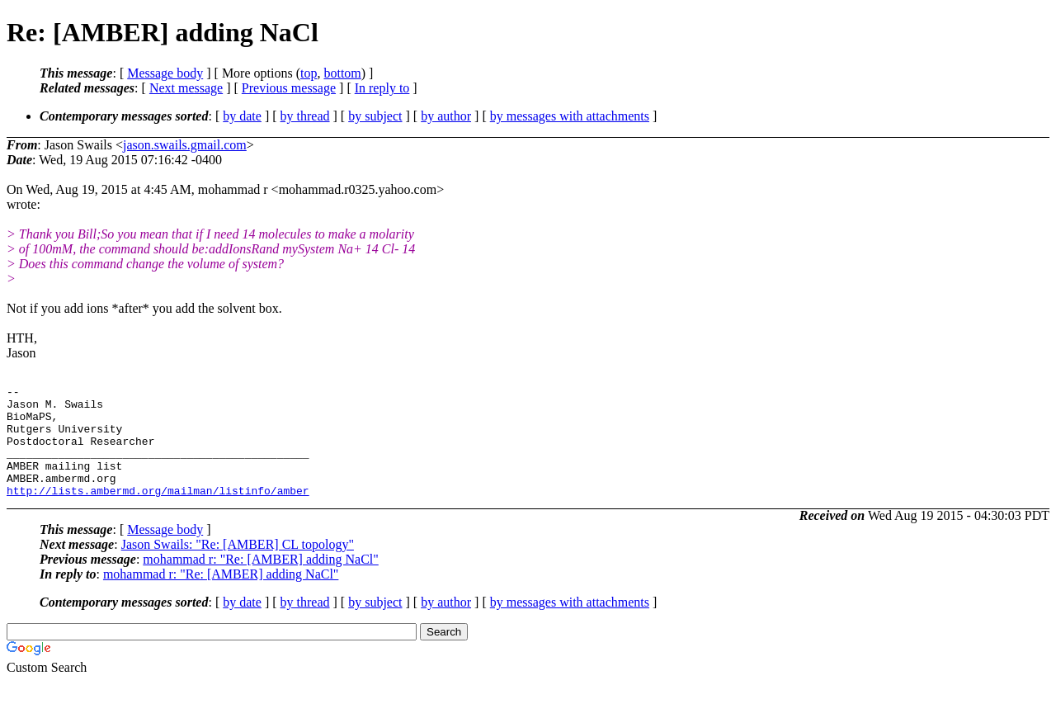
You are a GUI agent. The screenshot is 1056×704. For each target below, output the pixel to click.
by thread (305, 116)
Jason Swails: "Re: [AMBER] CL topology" (237, 567)
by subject (375, 116)
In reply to (382, 88)
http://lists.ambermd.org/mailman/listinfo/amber (158, 512)
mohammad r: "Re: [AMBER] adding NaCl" (260, 581)
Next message (186, 88)
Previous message (289, 88)
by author (446, 116)
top (308, 73)
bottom (342, 73)
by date (242, 116)
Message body (165, 73)
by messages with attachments (569, 116)
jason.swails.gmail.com (185, 145)
